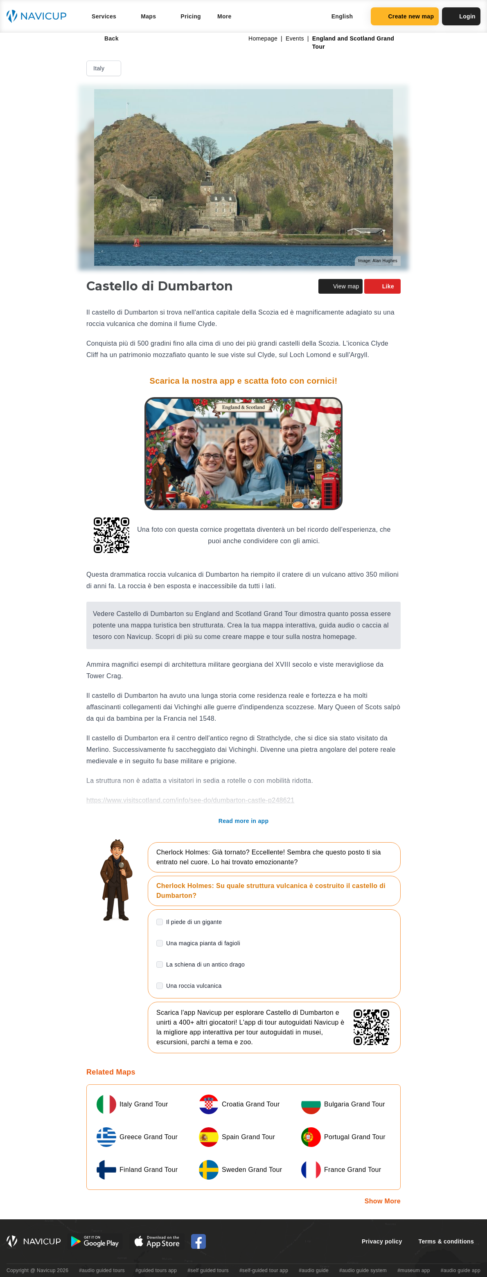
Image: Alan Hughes (377, 261)
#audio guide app (460, 1270)
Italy (104, 68)
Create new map (405, 16)
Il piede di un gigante (194, 922)
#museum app (413, 1270)
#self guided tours (208, 1270)
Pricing (190, 16)
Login (461, 16)
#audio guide (314, 1270)
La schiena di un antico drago (205, 964)
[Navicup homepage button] (39, 16)
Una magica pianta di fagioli (203, 943)
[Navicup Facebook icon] (198, 1241)
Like (382, 286)
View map (340, 286)
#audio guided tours (102, 1270)
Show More (383, 1201)
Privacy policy (382, 1241)
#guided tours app (156, 1270)
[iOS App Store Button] (157, 1241)
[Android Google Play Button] (95, 1241)
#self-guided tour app (263, 1270)
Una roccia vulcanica (194, 985)
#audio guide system (363, 1270)
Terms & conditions (446, 1241)
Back (106, 38)
